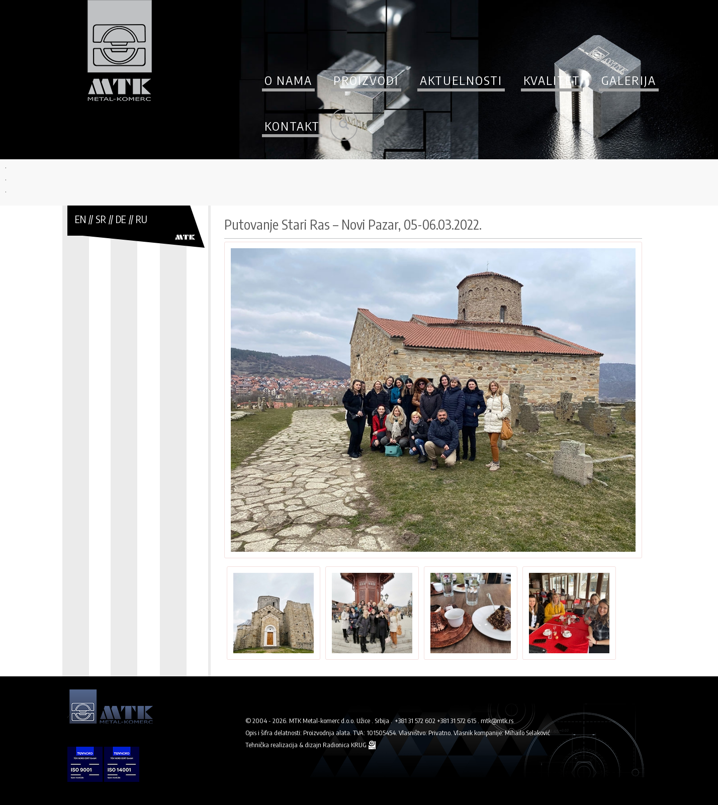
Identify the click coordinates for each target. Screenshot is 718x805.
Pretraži (343, 125)
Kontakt (292, 125)
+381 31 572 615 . (458, 721)
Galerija (628, 79)
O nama (288, 79)
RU (141, 219)
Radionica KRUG (345, 745)
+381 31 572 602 (415, 721)
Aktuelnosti (461, 79)
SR (101, 219)
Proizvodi (366, 79)
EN (80, 219)
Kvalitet (551, 79)
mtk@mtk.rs (497, 721)
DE (121, 219)
